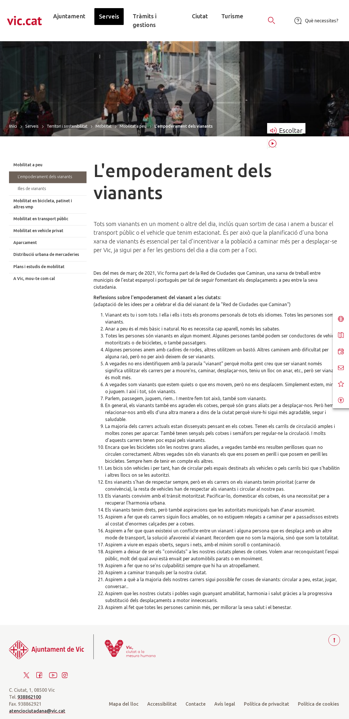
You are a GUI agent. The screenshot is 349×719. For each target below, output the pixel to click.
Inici (13, 126)
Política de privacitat (266, 704)
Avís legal (224, 704)
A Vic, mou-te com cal (34, 278)
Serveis (32, 126)
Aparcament (25, 242)
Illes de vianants (32, 188)
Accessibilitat (162, 704)
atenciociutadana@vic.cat (37, 710)
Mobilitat (103, 126)
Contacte (196, 704)
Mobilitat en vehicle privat (38, 230)
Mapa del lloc (123, 704)
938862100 (29, 697)
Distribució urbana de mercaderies (46, 254)
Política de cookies (318, 704)
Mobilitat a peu (133, 126)
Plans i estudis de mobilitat (38, 266)
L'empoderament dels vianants (45, 176)
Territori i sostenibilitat (67, 126)
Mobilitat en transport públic (40, 218)
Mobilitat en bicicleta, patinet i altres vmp (42, 203)
